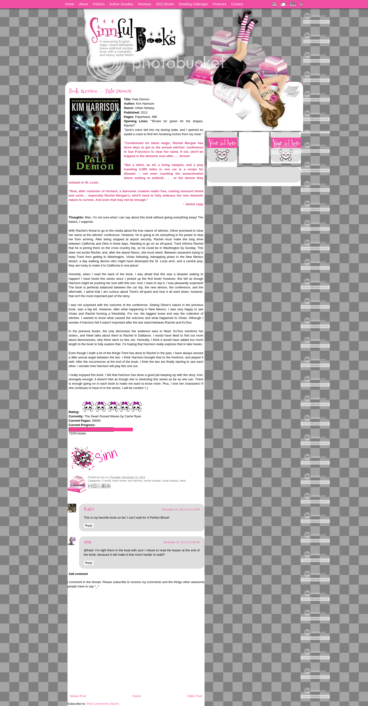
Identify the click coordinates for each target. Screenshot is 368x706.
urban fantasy (170, 480)
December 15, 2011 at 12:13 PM (181, 509)
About (83, 4)
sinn (103, 477)
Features (219, 4)
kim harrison (135, 480)
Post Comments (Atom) (103, 704)
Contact (237, 4)
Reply (89, 525)
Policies (99, 4)
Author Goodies (121, 4)
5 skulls (106, 480)
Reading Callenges (193, 4)
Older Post (194, 696)
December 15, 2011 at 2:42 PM (181, 542)
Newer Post (78, 696)
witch (183, 480)
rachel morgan (152, 480)
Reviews (144, 4)
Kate (89, 509)
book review (119, 480)
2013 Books (165, 4)
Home (69, 4)
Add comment (78, 574)
